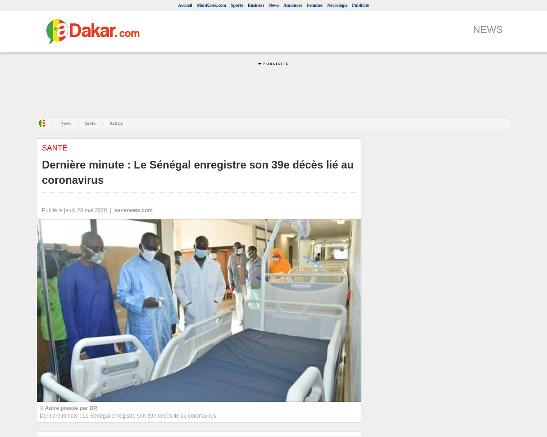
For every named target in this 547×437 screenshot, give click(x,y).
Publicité (360, 5)
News (274, 5)
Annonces (292, 5)
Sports (237, 5)
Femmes (314, 5)
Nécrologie (337, 5)
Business (256, 5)
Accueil (185, 5)
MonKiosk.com (211, 5)
